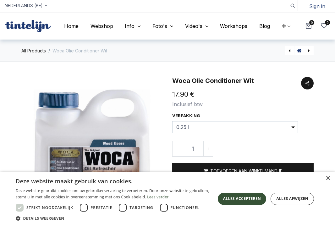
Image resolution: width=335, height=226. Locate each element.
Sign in (317, 6)
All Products (33, 50)
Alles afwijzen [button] (292, 198)
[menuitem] (71, 26)
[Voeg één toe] (208, 148)
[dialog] (167, 199)
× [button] (328, 178)
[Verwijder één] (177, 148)
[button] (292, 5)
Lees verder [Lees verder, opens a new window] (158, 197)
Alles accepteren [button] (242, 198)
